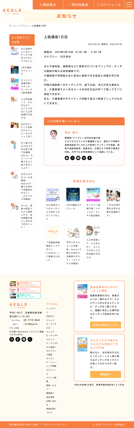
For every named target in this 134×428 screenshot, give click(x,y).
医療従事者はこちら (107, 325)
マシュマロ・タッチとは (51, 324)
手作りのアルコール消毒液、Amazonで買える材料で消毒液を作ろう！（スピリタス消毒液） (73, 252)
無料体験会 (78, 4)
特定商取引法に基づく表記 (23, 425)
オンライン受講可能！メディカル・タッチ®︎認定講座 (26, 86)
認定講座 (65, 56)
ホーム (12, 26)
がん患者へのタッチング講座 (51, 351)
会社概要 (50, 397)
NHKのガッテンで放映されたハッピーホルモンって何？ (26, 130)
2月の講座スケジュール (26, 71)
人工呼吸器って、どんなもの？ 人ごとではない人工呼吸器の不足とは (26, 108)
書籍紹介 (50, 393)
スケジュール (109, 4)
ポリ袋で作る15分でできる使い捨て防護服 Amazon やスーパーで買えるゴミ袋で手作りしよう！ (27, 155)
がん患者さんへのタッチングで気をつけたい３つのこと (53, 212)
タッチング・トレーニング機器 (51, 362)
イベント (24, 26)
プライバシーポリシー (55, 425)
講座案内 (48, 4)
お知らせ (50, 316)
